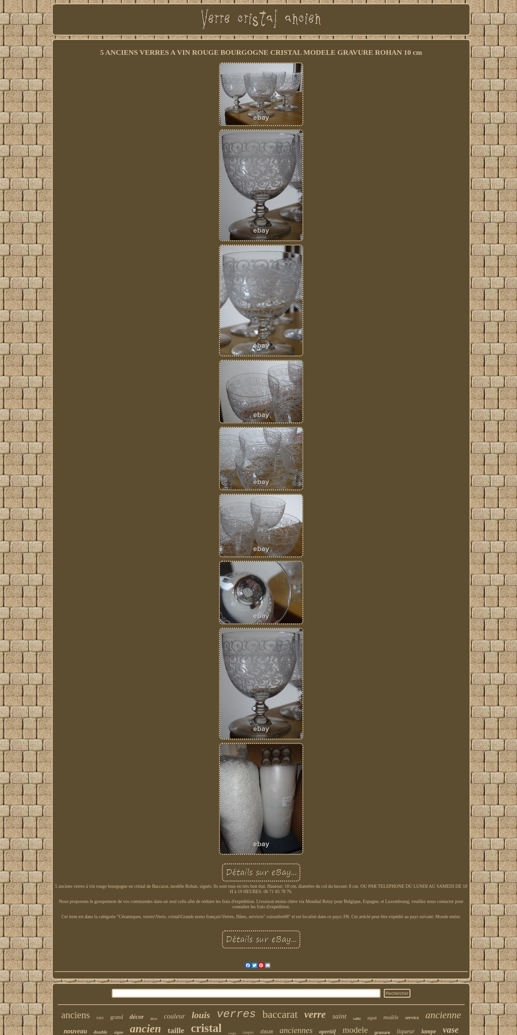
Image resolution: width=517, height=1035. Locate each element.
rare (100, 1017)
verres (236, 1014)
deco (153, 1018)
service (412, 1017)
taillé (357, 1018)
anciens (75, 1015)
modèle (391, 1017)
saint (339, 1016)
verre (315, 1014)
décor (137, 1016)
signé (372, 1018)
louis (201, 1015)
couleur (174, 1016)
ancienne (443, 1014)
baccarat (280, 1014)
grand (116, 1017)
